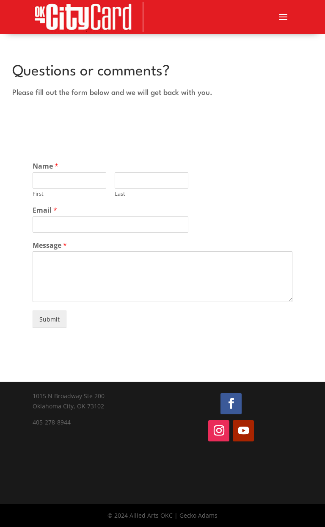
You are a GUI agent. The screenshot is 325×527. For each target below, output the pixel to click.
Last (120, 193)
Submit (49, 319)
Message (50, 245)
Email (45, 210)
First (38, 193)
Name (45, 166)
